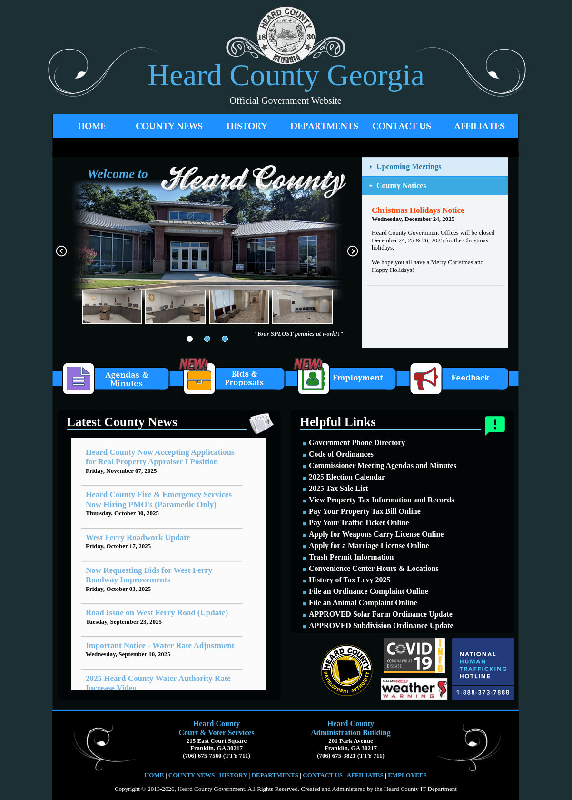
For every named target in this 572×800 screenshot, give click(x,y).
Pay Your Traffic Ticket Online (359, 523)
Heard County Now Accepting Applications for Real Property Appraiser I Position (160, 457)
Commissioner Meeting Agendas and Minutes (382, 465)
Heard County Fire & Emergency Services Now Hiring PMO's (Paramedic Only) (159, 499)
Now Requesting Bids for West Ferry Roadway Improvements (149, 575)
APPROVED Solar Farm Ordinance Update (381, 614)
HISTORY (232, 775)
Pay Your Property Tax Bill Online (365, 511)
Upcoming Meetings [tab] (404, 167)
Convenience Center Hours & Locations (374, 568)
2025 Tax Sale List (338, 488)
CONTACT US (323, 775)
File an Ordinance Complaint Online (368, 591)
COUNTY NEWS (192, 775)
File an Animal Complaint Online (363, 603)
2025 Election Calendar (347, 477)
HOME (154, 775)
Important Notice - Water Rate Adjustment (160, 645)
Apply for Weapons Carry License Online (376, 534)
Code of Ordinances (341, 454)
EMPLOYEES (407, 775)
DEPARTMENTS (275, 775)
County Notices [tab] (396, 186)
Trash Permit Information (351, 557)
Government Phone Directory (357, 443)
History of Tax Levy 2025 (350, 580)
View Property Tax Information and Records (381, 500)
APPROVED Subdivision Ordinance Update (381, 625)
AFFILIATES (365, 775)
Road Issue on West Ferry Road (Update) (157, 612)
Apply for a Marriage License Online (369, 545)
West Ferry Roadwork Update (138, 537)
